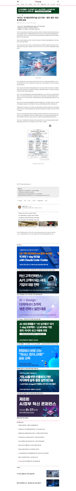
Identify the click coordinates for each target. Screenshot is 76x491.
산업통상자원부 (40, 200)
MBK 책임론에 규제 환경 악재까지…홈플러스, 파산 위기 (32, 207)
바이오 (29, 200)
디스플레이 (20, 200)
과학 (48, 4)
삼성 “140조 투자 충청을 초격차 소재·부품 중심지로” (29, 461)
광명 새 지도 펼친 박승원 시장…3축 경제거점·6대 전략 (28, 449)
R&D (46, 200)
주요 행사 (19, 245)
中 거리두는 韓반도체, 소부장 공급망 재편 (25, 474)
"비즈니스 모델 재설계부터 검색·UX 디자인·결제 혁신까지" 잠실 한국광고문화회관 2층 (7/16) (35, 234)
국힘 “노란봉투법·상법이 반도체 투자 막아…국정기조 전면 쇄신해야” (31, 441)
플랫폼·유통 (43, 4)
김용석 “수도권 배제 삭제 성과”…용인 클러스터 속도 (28, 457)
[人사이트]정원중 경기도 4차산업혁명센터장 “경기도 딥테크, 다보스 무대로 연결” (33, 453)
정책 (22, 15)
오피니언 (58, 4)
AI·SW (18, 4)
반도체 (22, 4)
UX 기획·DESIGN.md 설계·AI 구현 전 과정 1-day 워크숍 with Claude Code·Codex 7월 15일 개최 (36, 232)
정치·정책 (53, 4)
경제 (38, 4)
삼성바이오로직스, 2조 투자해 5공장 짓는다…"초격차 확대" (30, 193)
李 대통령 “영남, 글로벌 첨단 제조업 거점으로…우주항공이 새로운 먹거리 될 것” (33, 433)
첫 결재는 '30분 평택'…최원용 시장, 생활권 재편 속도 (28, 425)
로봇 (25, 200)
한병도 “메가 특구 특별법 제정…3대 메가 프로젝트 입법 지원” (29, 445)
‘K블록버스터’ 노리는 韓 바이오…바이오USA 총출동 (29, 190)
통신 (35, 4)
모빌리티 (30, 4)
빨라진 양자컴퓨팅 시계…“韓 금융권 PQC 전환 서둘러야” (29, 483)
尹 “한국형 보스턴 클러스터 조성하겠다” (26, 192)
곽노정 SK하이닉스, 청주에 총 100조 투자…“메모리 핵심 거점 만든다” (31, 437)
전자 (26, 4)
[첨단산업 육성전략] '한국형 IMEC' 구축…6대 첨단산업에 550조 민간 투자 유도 (34, 195)
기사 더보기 (29, 206)
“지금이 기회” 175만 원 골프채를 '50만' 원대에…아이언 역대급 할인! (31, 26)
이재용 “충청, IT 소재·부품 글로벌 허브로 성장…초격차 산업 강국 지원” (31, 429)
